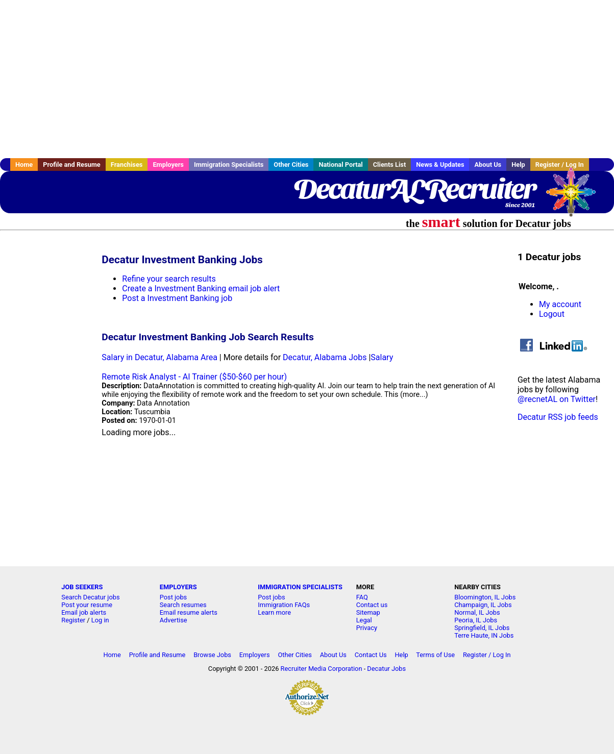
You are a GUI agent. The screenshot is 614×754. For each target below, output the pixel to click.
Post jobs (173, 597)
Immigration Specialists (228, 164)
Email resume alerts (188, 612)
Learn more (274, 612)
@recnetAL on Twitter (557, 399)
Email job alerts (83, 612)
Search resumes (183, 605)
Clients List (389, 164)
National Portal (340, 164)
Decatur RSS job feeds (558, 417)
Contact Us (371, 655)
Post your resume (86, 605)
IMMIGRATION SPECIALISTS (300, 587)
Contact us (372, 605)
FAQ (362, 597)
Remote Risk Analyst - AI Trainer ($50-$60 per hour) (194, 377)
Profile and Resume (72, 164)
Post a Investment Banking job (177, 298)
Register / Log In (487, 655)
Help (518, 164)
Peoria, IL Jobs (475, 620)
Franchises (127, 164)
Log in (100, 620)
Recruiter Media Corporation (321, 668)
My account (560, 304)
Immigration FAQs (284, 605)
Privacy (366, 628)
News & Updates (440, 164)
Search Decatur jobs (90, 597)
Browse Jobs (212, 655)
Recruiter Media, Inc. (576, 197)
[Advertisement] (307, 79)
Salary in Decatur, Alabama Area (159, 357)
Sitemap (368, 612)
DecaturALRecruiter (414, 189)
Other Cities (291, 164)
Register (73, 620)
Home (24, 164)
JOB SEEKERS (82, 587)
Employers (168, 164)
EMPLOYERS (178, 587)
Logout (551, 314)
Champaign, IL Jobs (482, 605)
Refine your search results (168, 279)
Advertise (173, 620)
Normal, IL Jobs (477, 612)
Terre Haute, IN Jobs (483, 635)
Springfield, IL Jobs (481, 628)
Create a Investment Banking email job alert (201, 288)
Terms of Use (435, 655)
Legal (364, 620)
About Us (487, 164)
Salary (382, 357)
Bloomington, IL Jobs (484, 597)
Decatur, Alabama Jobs (324, 357)
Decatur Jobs (386, 668)
